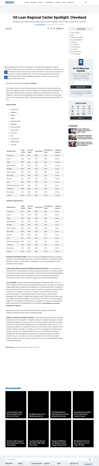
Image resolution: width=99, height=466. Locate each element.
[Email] (54, 28)
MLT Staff (9, 28)
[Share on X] (51, 28)
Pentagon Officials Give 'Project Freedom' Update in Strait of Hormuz (84, 130)
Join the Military (49, 2)
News (64, 2)
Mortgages (34, 2)
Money (41, 2)
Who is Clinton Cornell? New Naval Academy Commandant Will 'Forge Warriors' (85, 143)
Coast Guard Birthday (39, 24)
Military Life (71, 2)
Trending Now (73, 126)
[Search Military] (47, 459)
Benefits (58, 2)
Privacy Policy (78, 93)
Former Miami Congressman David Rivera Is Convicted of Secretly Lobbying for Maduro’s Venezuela (85, 137)
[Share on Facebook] (48, 28)
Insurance (26, 2)
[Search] (84, 2)
